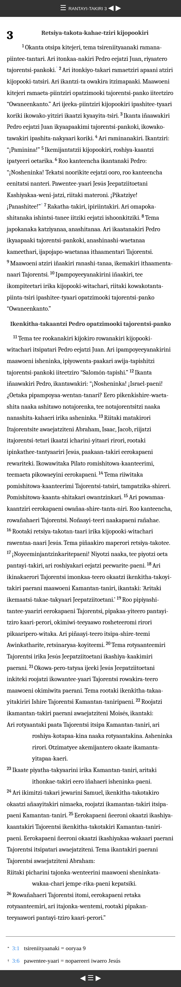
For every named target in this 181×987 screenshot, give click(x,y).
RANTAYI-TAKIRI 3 (88, 8)
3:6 (16, 961)
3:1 (16, 948)
